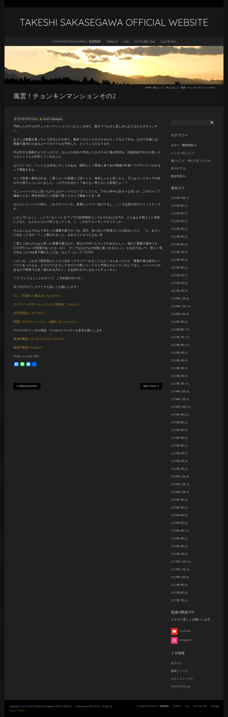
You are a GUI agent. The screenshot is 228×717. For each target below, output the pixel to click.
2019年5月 (177, 438)
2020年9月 (177, 322)
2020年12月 (178, 298)
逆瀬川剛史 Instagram (28, 347)
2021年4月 (177, 267)
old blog (168, 41)
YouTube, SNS (144, 41)
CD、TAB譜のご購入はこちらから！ (37, 295)
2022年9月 (177, 205)
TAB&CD (112, 41)
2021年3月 (177, 275)
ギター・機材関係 (182, 145)
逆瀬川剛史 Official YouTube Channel (38, 339)
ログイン (176, 663)
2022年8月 (177, 213)
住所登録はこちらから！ (29, 313)
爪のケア (176, 168)
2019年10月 (178, 407)
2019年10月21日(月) (27, 118)
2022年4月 (177, 221)
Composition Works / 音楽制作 (76, 41)
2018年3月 (177, 538)
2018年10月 (178, 492)
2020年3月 (177, 368)
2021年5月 (177, 260)
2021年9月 (177, 236)
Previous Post (27, 386)
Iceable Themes (17, 710)
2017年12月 (178, 561)
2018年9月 (177, 500)
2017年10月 (178, 577)
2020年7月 (177, 337)
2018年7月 (177, 507)
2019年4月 (177, 445)
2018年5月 (177, 523)
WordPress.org (180, 686)
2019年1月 (177, 469)
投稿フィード (179, 671)
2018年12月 (178, 476)
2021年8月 (177, 244)
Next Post (151, 386)
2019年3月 (177, 453)
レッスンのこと (180, 153)
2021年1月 (177, 291)
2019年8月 (177, 422)
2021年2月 (177, 283)
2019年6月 (177, 430)
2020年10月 (178, 314)
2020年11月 (178, 306)
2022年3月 (177, 229)
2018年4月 (177, 531)
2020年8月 (177, 329)
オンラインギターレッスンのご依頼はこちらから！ (47, 304)
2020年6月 (177, 345)
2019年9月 (177, 414)
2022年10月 (178, 198)
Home (148, 87)
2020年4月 (177, 360)
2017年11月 (178, 569)
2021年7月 (177, 252)
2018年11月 (178, 484)
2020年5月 (177, 353)
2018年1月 (177, 554)
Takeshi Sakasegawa (52, 118)
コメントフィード (182, 678)
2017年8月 (177, 592)
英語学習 (176, 176)
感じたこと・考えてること (166, 87)
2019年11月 (178, 399)
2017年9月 (177, 585)
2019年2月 (177, 461)
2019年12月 (178, 391)
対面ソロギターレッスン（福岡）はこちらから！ (46, 321)
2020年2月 (177, 376)
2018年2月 (177, 546)
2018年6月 (177, 515)
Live (126, 41)
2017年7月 (177, 600)
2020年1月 (177, 383)
